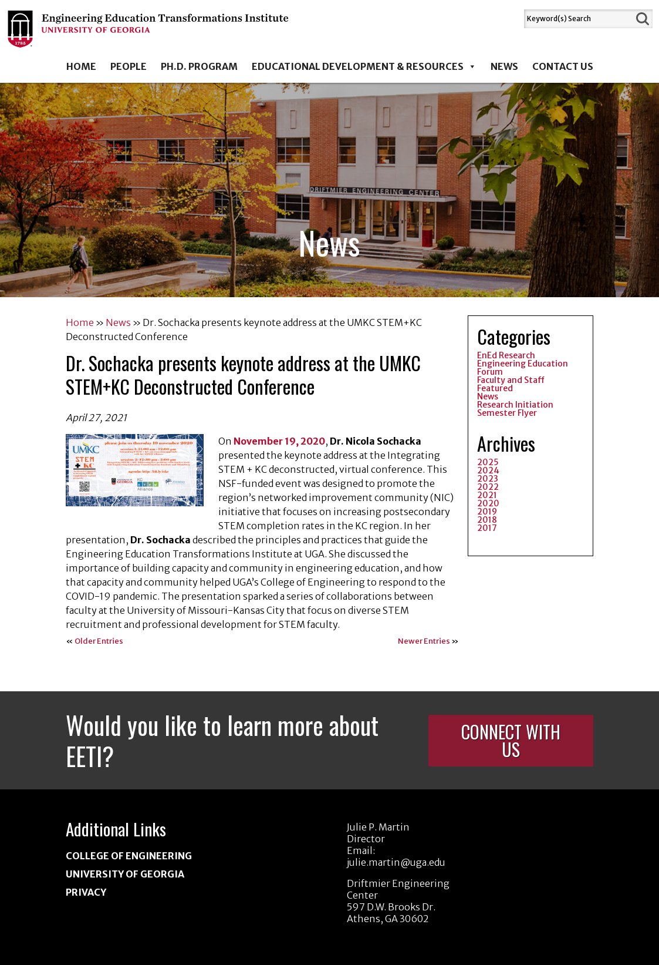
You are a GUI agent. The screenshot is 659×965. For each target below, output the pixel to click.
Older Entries (99, 641)
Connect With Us (510, 740)
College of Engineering (129, 856)
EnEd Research (506, 355)
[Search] (578, 18)
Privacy (86, 892)
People (128, 66)
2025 (488, 462)
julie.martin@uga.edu (396, 862)
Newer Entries (424, 641)
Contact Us (562, 66)
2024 (488, 470)
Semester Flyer (507, 413)
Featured (495, 388)
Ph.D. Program (199, 66)
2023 (487, 478)
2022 (488, 487)
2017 (487, 528)
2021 (487, 495)
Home (81, 66)
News (504, 66)
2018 (487, 520)
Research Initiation (515, 404)
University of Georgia (125, 874)
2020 (488, 503)
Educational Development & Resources (364, 66)
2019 (487, 511)
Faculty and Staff (511, 380)
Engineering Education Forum (522, 367)
